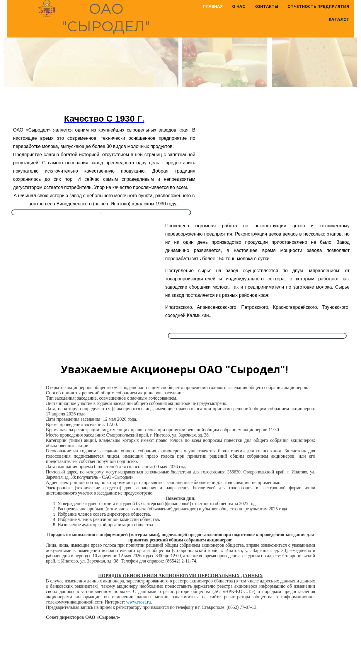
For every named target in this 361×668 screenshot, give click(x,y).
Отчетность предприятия (318, 6)
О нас (238, 6)
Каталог (339, 19)
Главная (213, 6)
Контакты (266, 6)
